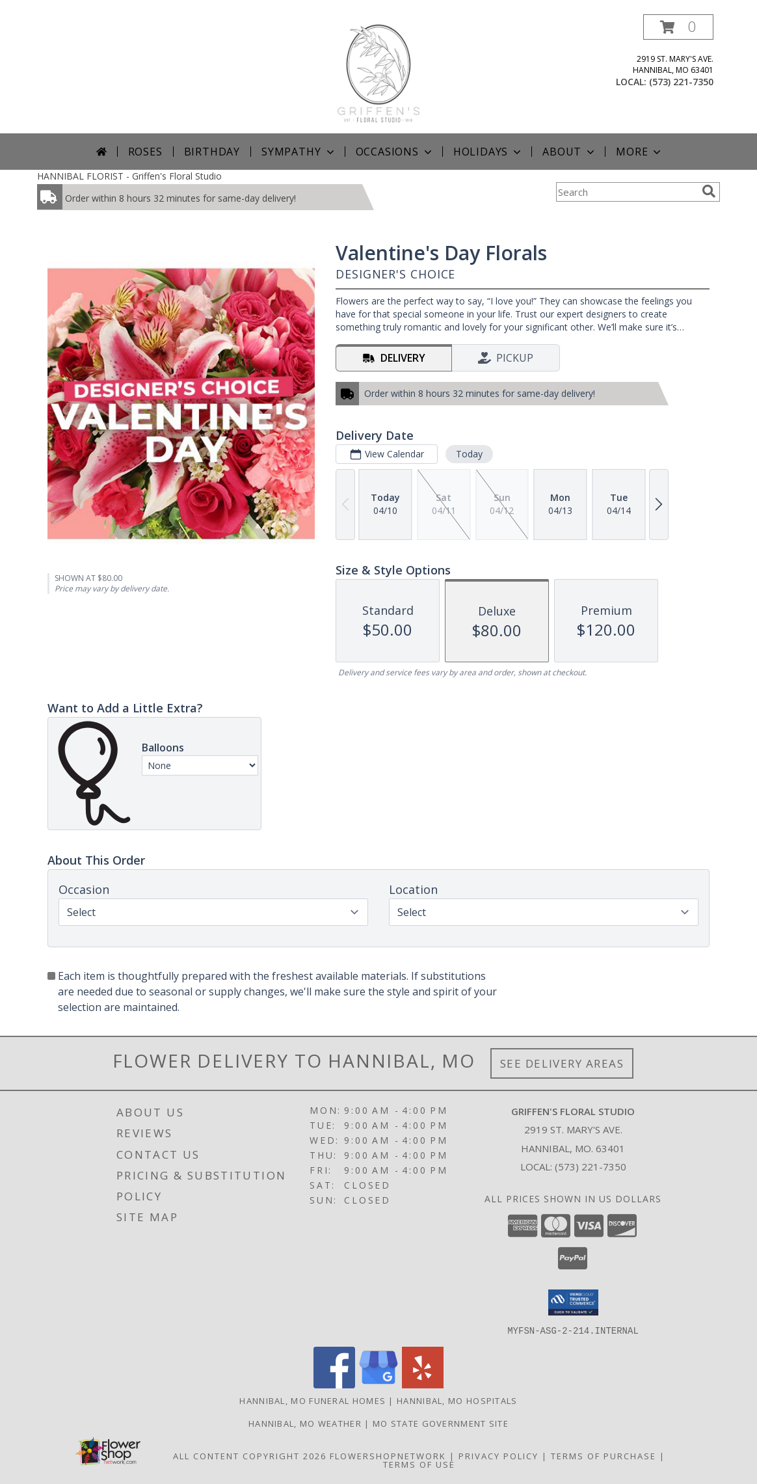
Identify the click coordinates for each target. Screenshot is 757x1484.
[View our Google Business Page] (378, 1384)
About (569, 151)
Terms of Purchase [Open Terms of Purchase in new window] (603, 1455)
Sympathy (298, 151)
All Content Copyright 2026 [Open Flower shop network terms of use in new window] (249, 1455)
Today (469, 454)
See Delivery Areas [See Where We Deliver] (562, 1063)
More (639, 151)
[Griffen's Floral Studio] (378, 74)
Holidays (488, 151)
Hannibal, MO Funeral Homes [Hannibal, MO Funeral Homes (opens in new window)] (312, 1400)
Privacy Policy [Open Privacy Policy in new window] (498, 1455)
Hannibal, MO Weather (305, 1423)
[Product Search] (626, 192)
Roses (145, 151)
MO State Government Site (441, 1423)
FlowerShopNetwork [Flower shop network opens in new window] (388, 1455)
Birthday (212, 151)
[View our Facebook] (334, 1384)
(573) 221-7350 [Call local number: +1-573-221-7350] (681, 81)
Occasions (395, 151)
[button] (678, 27)
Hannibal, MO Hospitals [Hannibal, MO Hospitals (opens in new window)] (457, 1400)
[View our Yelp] (423, 1384)
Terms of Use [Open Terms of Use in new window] (419, 1464)
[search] (708, 191)
